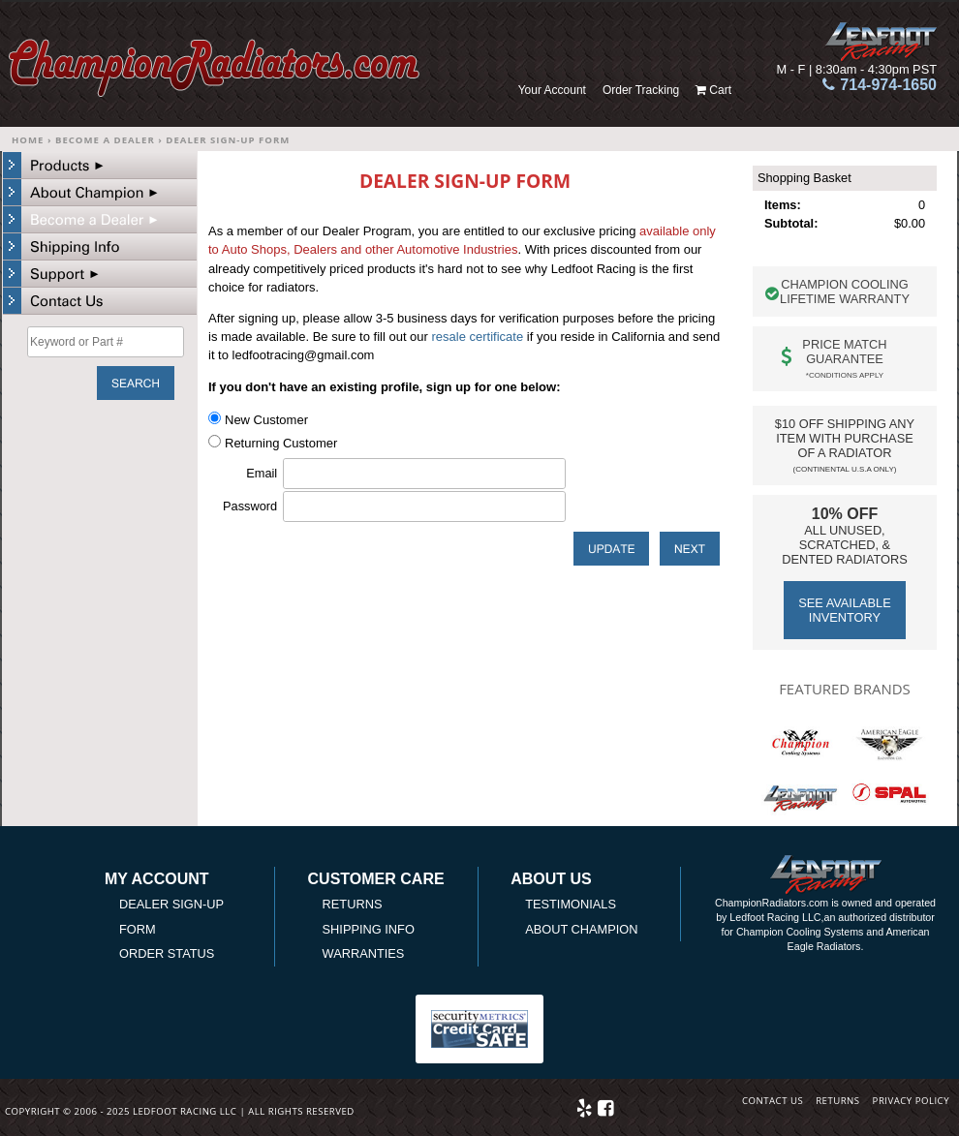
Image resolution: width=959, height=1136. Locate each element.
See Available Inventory (844, 610)
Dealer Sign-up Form (228, 140)
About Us (551, 880)
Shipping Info (369, 929)
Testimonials (570, 904)
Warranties (364, 953)
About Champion (581, 929)
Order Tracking (641, 90)
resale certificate (478, 336)
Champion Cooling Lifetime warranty (845, 291)
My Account (157, 880)
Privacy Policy (911, 1100)
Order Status (166, 953)
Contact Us (772, 1100)
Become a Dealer (105, 140)
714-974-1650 (888, 85)
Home (28, 140)
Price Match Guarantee (844, 358)
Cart (720, 90)
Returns (353, 904)
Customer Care (376, 880)
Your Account (552, 90)
